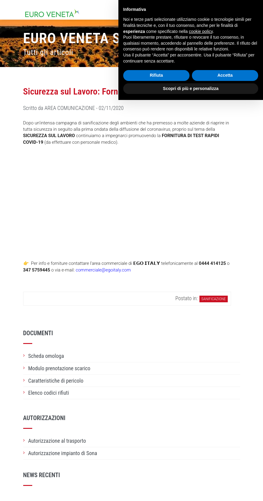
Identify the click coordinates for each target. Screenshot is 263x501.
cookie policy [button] (201, 31)
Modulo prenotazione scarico (59, 368)
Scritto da (73, 108)
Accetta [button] (225, 75)
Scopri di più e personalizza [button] (190, 88)
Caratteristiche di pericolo (55, 380)
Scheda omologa (46, 356)
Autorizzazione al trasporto (57, 441)
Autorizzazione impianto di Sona (62, 453)
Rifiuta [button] (156, 75)
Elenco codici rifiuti (48, 393)
